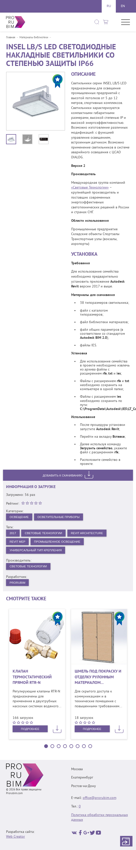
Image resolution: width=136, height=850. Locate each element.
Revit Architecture (89, 533)
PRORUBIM (18, 583)
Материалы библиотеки (33, 37)
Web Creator (15, 837)
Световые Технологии (44, 533)
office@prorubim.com (99, 798)
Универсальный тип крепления (37, 551)
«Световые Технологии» (90, 188)
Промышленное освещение (59, 542)
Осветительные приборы (60, 517)
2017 (13, 533)
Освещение (20, 517)
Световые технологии (29, 567)
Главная (10, 37)
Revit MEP (18, 542)
